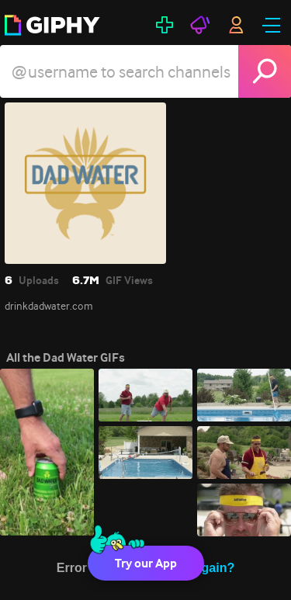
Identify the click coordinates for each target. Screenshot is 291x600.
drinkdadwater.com (49, 306)
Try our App (146, 563)
